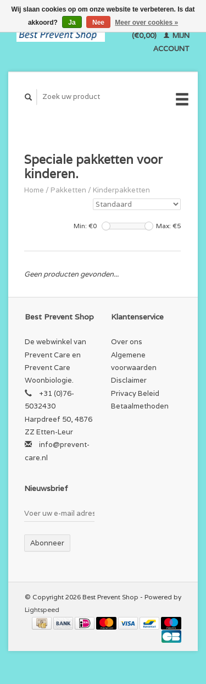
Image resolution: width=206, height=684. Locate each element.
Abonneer (47, 543)
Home (34, 190)
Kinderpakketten (121, 190)
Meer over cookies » (146, 22)
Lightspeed (42, 609)
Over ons (126, 341)
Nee (98, 22)
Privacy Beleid (135, 393)
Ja (71, 22)
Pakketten (68, 190)
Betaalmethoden (140, 406)
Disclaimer (129, 380)
